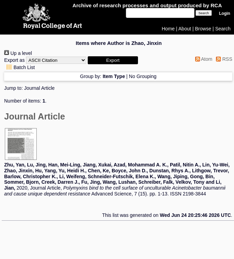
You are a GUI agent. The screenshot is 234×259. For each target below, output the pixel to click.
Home (168, 28)
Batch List (19, 67)
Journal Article (39, 88)
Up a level (18, 53)
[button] (113, 60)
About (185, 28)
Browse (203, 28)
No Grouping (142, 76)
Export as (14, 60)
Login (224, 13)
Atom (203, 59)
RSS (223, 59)
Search (223, 28)
